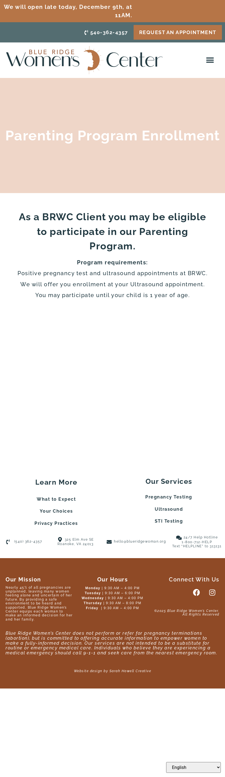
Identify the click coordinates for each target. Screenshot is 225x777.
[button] (210, 60)
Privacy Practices (56, 523)
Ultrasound (169, 509)
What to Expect (56, 499)
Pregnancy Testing (168, 497)
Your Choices (56, 511)
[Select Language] (193, 767)
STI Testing (169, 521)
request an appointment (177, 32)
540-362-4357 (106, 32)
